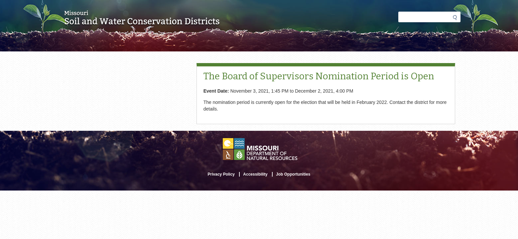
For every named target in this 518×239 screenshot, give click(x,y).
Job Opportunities (293, 174)
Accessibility (255, 174)
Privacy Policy (221, 174)
